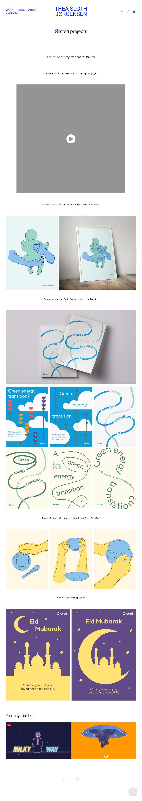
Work (10, 9)
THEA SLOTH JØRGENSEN (71, 11)
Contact (12, 13)
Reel (21, 9)
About (33, 9)
